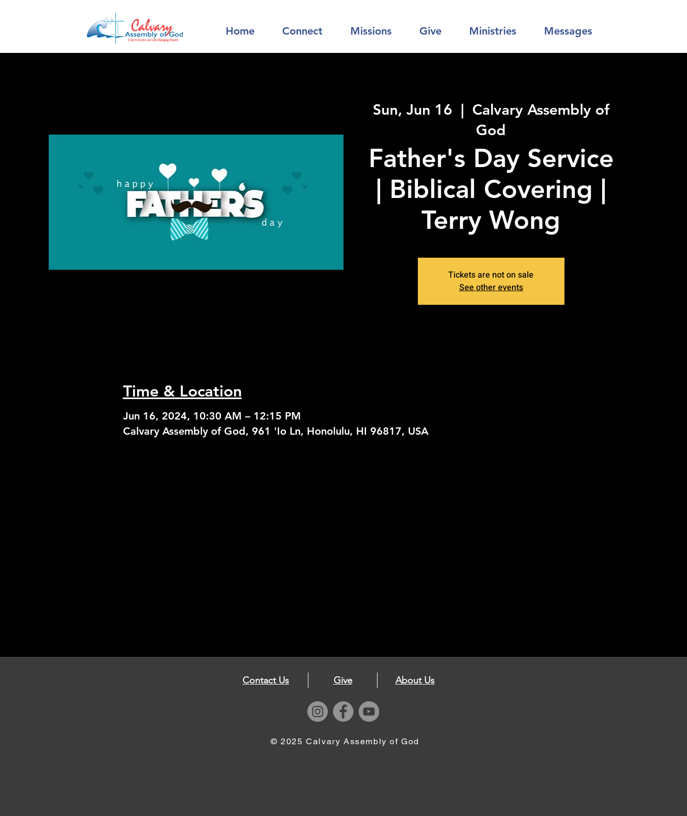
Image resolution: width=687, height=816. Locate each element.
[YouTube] (369, 711)
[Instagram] (317, 711)
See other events (491, 287)
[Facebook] (343, 711)
